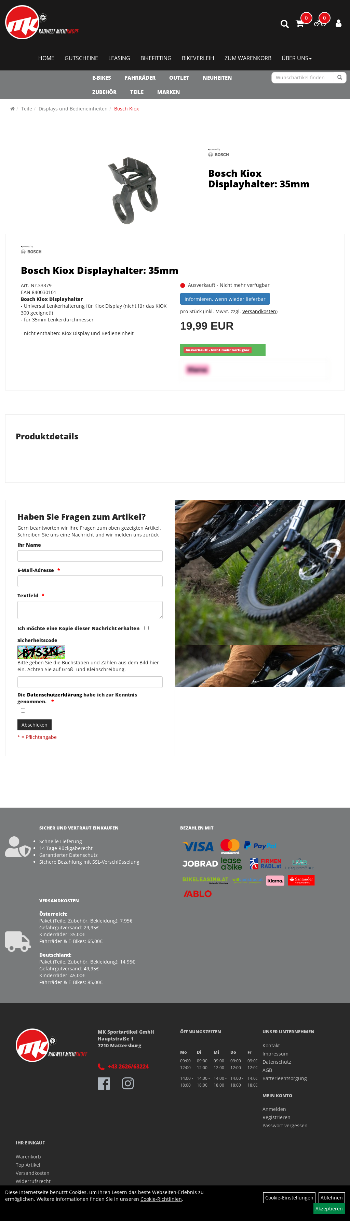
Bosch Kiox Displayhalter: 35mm (259, 178)
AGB (267, 1070)
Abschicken (35, 724)
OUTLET (179, 77)
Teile (137, 92)
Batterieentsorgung (284, 1078)
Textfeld (27, 595)
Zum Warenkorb (248, 58)
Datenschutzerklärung (54, 694)
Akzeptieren (329, 1208)
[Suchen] (340, 77)
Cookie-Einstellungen (289, 1197)
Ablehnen (332, 1197)
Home (46, 58)
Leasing (119, 58)
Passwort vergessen (285, 1125)
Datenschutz (276, 1062)
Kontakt (271, 1045)
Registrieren (276, 1117)
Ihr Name (29, 545)
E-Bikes (101, 77)
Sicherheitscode (37, 640)
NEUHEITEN (217, 77)
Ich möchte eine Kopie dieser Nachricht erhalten (78, 628)
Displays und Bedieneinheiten (73, 108)
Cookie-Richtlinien (161, 1199)
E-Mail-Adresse (35, 570)
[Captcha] (90, 682)
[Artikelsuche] (285, 24)
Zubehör (104, 92)
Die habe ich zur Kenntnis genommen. (77, 698)
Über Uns (297, 58)
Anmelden (274, 1109)
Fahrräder (140, 77)
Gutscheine (81, 58)
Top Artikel (28, 1165)
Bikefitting (156, 58)
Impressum (275, 1053)
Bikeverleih (198, 58)
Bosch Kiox (126, 108)
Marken (168, 92)
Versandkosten (259, 311)
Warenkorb (28, 1156)
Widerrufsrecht (33, 1181)
